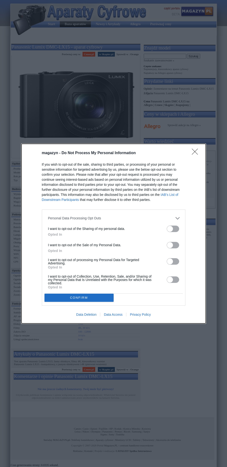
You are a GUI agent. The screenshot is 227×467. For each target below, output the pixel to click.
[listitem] (113, 218)
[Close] (196, 153)
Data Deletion (86, 314)
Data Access (113, 314)
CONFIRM (79, 297)
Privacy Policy (140, 314)
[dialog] (114, 233)
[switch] (173, 229)
